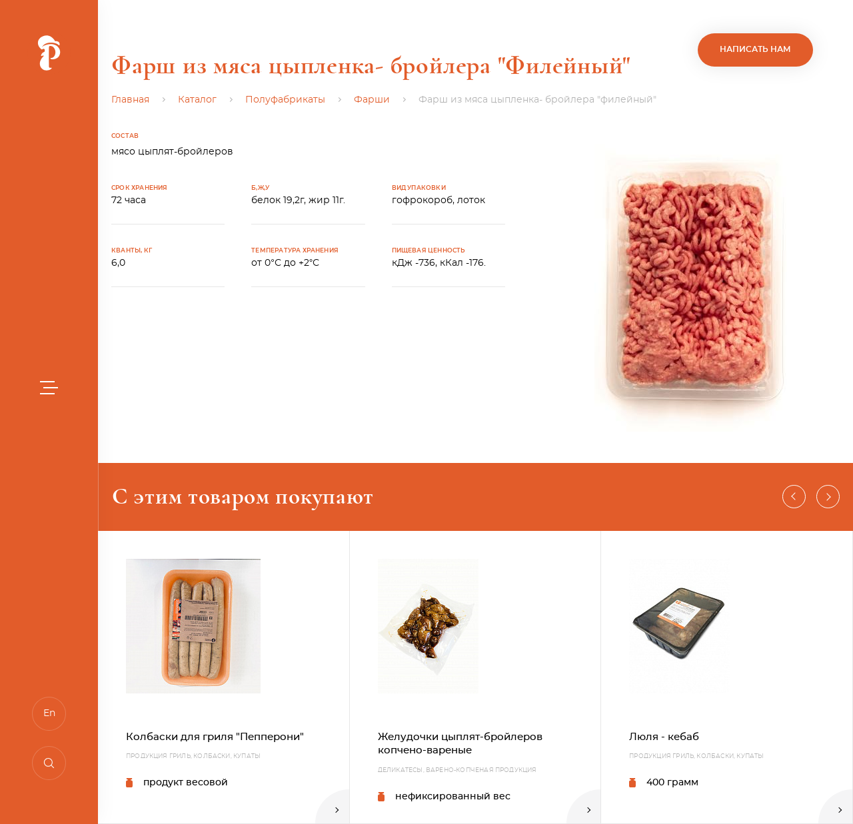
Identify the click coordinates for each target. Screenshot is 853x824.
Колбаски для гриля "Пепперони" (215, 737)
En (49, 713)
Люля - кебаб (664, 737)
